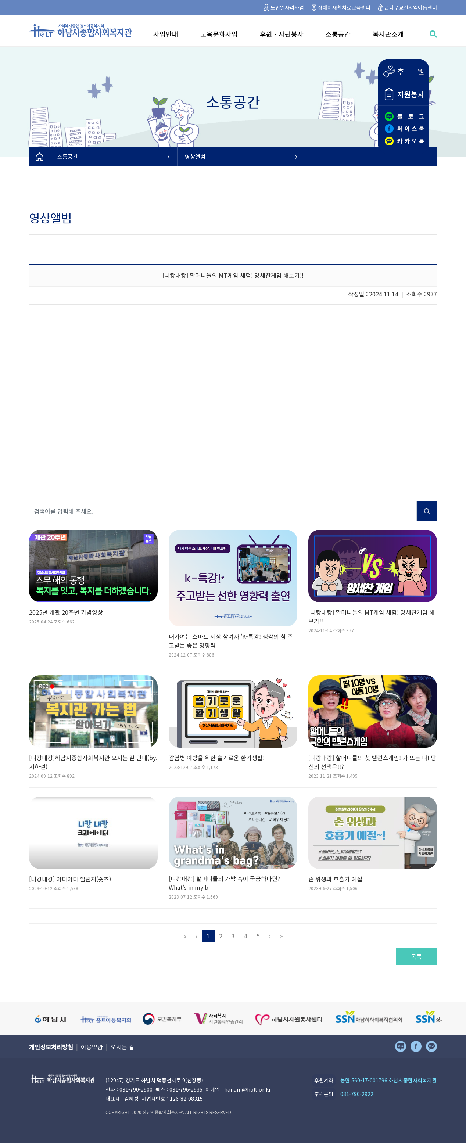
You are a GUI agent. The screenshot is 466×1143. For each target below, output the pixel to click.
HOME (39, 156)
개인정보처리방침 (51, 1046)
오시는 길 (122, 1046)
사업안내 (165, 34)
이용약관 (92, 1046)
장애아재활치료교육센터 (344, 7)
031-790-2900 (136, 1089)
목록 (416, 956)
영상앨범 (241, 156)
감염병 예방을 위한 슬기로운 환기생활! (217, 757)
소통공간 (338, 34)
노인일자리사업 (287, 7)
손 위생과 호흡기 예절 (335, 878)
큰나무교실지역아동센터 (410, 7)
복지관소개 (388, 34)
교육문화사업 (219, 34)
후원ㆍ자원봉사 (282, 34)
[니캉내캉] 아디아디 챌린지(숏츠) (70, 878)
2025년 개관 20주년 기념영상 (66, 612)
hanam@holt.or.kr (247, 1089)
